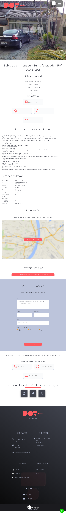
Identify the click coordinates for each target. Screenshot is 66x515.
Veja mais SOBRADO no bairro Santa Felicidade (33, 274)
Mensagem (20, 299)
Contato (39, 473)
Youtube (28, 495)
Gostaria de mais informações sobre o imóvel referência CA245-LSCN (33, 304)
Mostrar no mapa (33, 239)
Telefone (36, 311)
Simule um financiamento (32, 101)
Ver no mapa (40, 445)
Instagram (29, 498)
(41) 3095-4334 (23, 440)
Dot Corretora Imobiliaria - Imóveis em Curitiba (33, 413)
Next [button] (64, 31)
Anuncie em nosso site (22, 477)
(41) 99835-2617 (23, 446)
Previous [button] (1, 31)
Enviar (33, 344)
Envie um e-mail (33, 120)
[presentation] (33, 337)
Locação (17, 473)
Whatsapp (24, 393)
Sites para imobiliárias (33, 509)
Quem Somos (40, 470)
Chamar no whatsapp (46, 111)
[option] (33, 30)
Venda (17, 470)
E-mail (18, 319)
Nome (18, 311)
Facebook (33, 393)
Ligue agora (21, 111)
